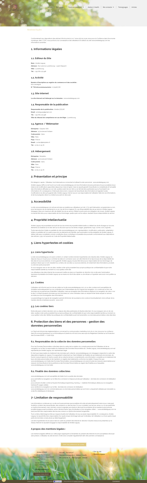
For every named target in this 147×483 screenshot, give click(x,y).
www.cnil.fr (59, 300)
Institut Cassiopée (78, 481)
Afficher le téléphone (42, 469)
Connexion (116, 481)
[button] (4, 480)
